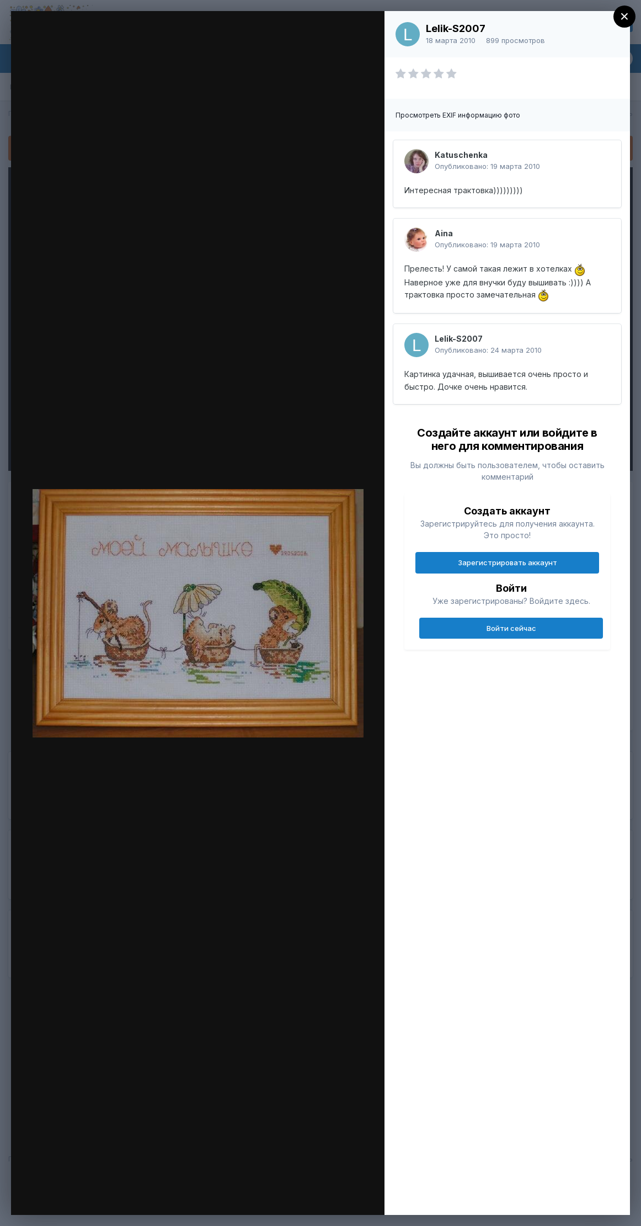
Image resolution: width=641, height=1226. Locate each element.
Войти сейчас (511, 628)
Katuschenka (461, 155)
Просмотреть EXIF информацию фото (458, 115)
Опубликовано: (487, 166)
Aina (444, 233)
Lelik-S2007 (455, 28)
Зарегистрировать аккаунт (507, 562)
